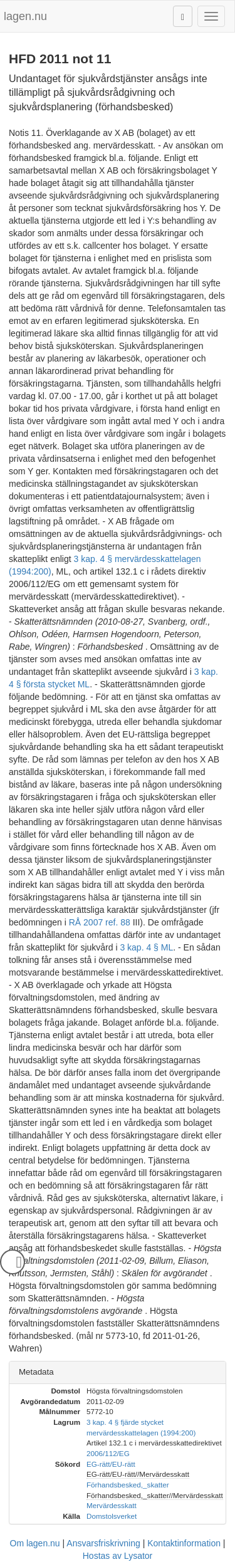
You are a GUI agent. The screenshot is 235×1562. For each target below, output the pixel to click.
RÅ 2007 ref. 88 (99, 922)
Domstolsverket (111, 1516)
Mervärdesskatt (111, 1505)
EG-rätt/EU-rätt (110, 1464)
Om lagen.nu (35, 1543)
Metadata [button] (36, 1372)
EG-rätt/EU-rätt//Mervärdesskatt (137, 1474)
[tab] (117, 1372)
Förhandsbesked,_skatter (127, 1485)
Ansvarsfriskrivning (103, 1543)
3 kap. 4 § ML (146, 947)
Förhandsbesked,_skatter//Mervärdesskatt (154, 1495)
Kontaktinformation (184, 1543)
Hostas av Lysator (118, 1556)
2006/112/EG (108, 1453)
